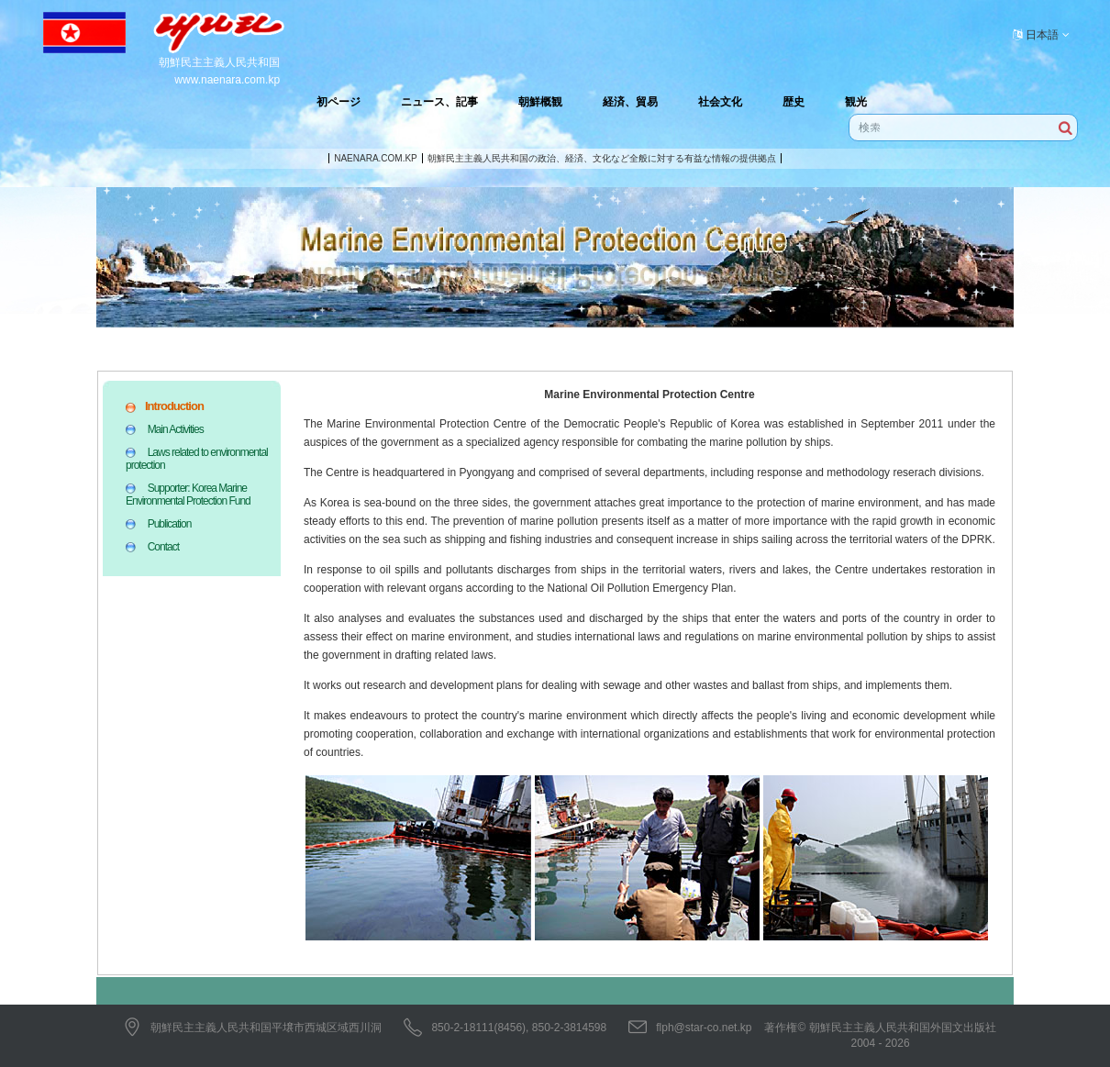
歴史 (794, 101)
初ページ (338, 101)
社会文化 (720, 101)
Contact (163, 546)
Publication (170, 523)
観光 (856, 101)
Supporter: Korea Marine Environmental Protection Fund (188, 494)
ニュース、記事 (439, 101)
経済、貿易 (630, 101)
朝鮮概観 (540, 101)
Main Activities (176, 429)
